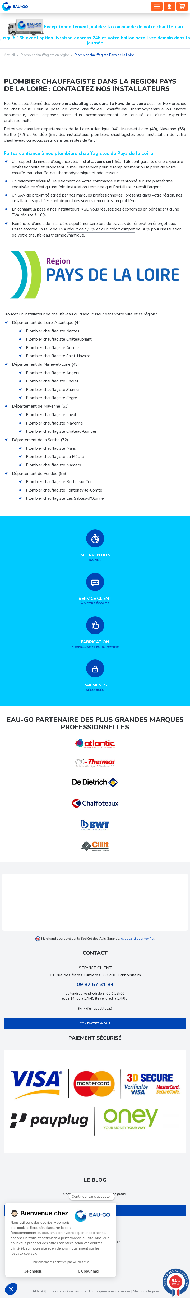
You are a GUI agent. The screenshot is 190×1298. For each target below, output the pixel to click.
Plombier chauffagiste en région (45, 55)
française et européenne (95, 632)
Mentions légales (146, 1291)
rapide (95, 545)
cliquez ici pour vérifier (137, 938)
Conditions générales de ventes (106, 1291)
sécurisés (95, 675)
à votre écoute (95, 589)
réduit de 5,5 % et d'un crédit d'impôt (101, 229)
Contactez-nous (95, 1023)
